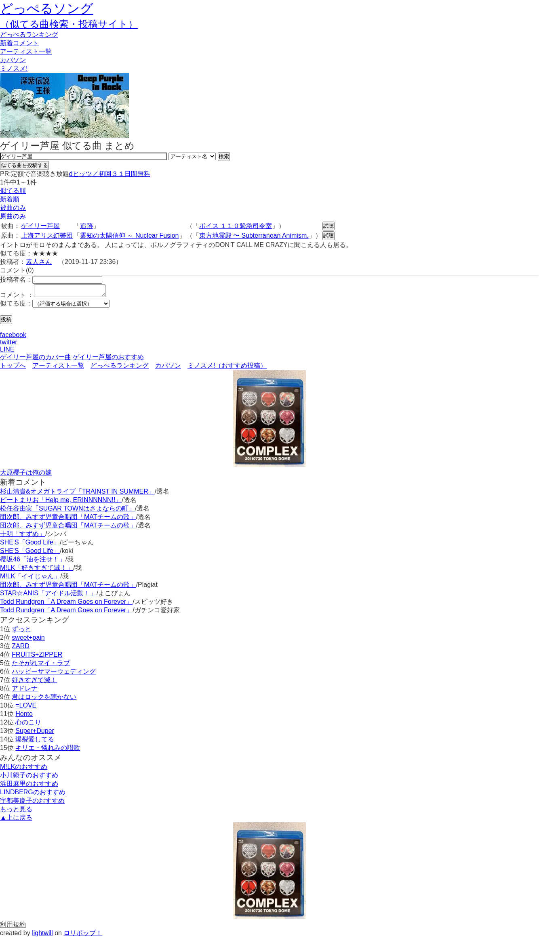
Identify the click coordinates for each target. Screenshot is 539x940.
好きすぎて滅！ (34, 682)
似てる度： (16, 305)
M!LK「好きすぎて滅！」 (36, 570)
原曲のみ (13, 216)
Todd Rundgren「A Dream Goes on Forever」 (66, 604)
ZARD (20, 648)
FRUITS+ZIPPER (37, 656)
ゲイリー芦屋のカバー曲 (35, 359)
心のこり (28, 724)
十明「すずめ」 (22, 536)
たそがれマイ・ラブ (41, 665)
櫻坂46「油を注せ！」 (32, 561)
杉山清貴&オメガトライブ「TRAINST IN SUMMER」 (77, 493)
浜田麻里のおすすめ (29, 786)
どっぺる (29, 34)
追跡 (86, 225)
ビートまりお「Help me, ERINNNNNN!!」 (61, 502)
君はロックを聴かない (44, 699)
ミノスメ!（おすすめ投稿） (227, 367)
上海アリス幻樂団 (47, 235)
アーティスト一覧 (58, 367)
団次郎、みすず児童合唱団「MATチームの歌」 (68, 519)
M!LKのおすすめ (23, 769)
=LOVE (25, 707)
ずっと (21, 631)
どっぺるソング (46, 8)
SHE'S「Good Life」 (30, 544)
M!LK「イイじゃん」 (30, 578)
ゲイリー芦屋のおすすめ (108, 359)
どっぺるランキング (120, 367)
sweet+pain (28, 639)
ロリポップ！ (82, 935)
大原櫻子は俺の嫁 (26, 474)
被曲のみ (13, 207)
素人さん (39, 261)
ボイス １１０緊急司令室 (235, 225)
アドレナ (25, 690)
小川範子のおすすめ (29, 777)
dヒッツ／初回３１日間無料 (109, 173)
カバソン (13, 60)
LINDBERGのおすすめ (32, 794)
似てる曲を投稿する (24, 165)
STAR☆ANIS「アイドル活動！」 (48, 595)
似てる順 (13, 190)
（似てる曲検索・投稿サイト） (69, 24)
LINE (7, 351)
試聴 (328, 226)
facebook (13, 337)
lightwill (42, 935)
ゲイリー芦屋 (40, 225)
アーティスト (26, 51)
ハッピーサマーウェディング (54, 673)
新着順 (9, 199)
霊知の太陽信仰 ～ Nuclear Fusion (129, 235)
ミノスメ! (13, 68)
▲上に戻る (16, 819)
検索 (224, 156)
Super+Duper (34, 733)
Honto (24, 716)
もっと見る (16, 811)
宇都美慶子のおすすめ (32, 803)
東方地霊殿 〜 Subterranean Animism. (254, 235)
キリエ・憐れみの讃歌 (47, 750)
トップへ (13, 367)
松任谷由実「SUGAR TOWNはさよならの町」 (67, 510)
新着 (19, 43)
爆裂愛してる (34, 741)
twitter (8, 344)
